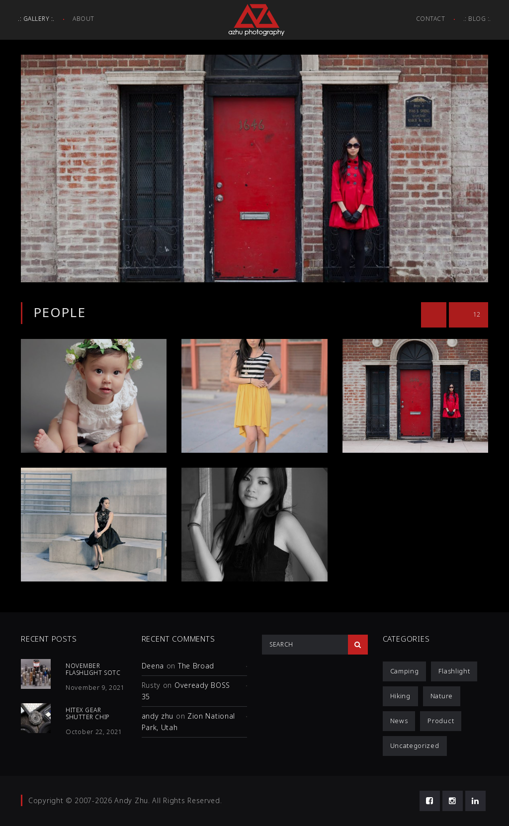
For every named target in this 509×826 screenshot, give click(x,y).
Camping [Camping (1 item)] (404, 670)
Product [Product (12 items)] (440, 720)
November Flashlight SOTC (93, 669)
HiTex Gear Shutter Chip (88, 713)
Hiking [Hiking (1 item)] (400, 695)
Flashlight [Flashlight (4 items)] (454, 670)
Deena (153, 665)
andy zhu (158, 716)
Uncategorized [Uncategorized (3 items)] (414, 745)
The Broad (196, 665)
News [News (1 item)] (399, 720)
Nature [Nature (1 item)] (441, 695)
